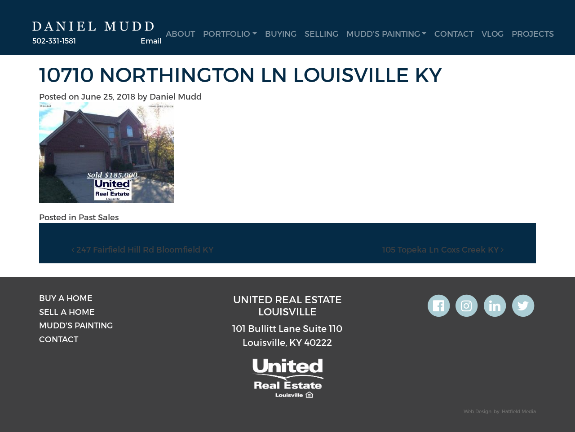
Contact (453, 33)
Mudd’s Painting (383, 33)
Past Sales (99, 217)
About (180, 33)
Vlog (493, 33)
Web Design (477, 411)
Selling (321, 33)
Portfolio (226, 33)
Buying (280, 33)
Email (151, 40)
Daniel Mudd (176, 96)
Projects (533, 33)
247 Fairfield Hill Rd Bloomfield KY (142, 249)
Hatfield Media (519, 411)
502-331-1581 (54, 40)
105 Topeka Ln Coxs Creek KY (443, 249)
